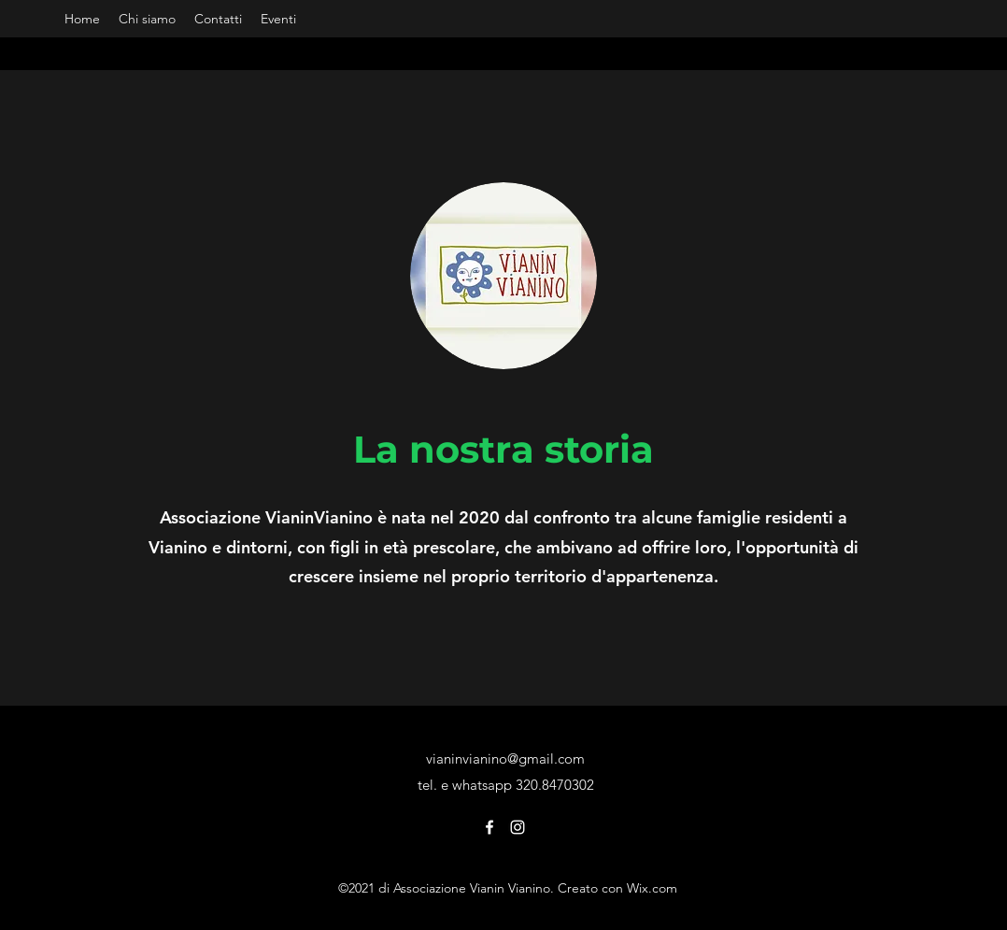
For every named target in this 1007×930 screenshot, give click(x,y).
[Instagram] (517, 827)
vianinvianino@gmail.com (505, 758)
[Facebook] (489, 827)
